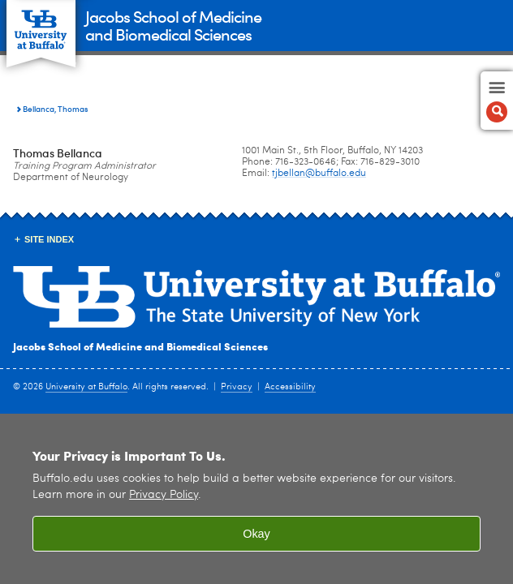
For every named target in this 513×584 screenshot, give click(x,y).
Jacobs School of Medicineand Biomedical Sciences (173, 25)
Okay (256, 533)
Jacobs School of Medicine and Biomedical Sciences (140, 346)
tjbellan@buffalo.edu (319, 173)
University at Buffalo (86, 387)
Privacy (236, 387)
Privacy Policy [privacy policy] (163, 495)
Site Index (49, 239)
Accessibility (290, 387)
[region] (256, 499)
